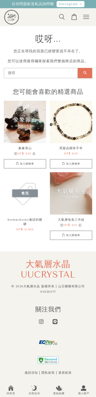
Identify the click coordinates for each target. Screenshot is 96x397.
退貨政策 (65, 372)
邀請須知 (31, 372)
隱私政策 (48, 372)
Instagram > (70, 4)
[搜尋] (41, 73)
